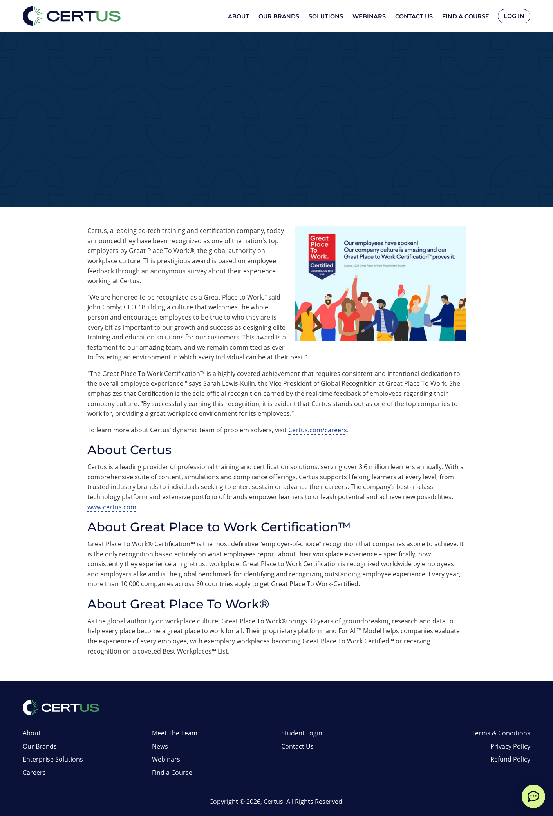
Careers (34, 772)
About (32, 733)
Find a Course (464, 16)
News (160, 746)
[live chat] (533, 796)
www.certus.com (111, 507)
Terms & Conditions (501, 733)
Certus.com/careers (317, 430)
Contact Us (413, 16)
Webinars (368, 16)
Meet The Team (174, 733)
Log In (513, 16)
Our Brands (278, 16)
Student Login (301, 733)
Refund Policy (510, 759)
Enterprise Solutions (53, 759)
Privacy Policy (510, 746)
